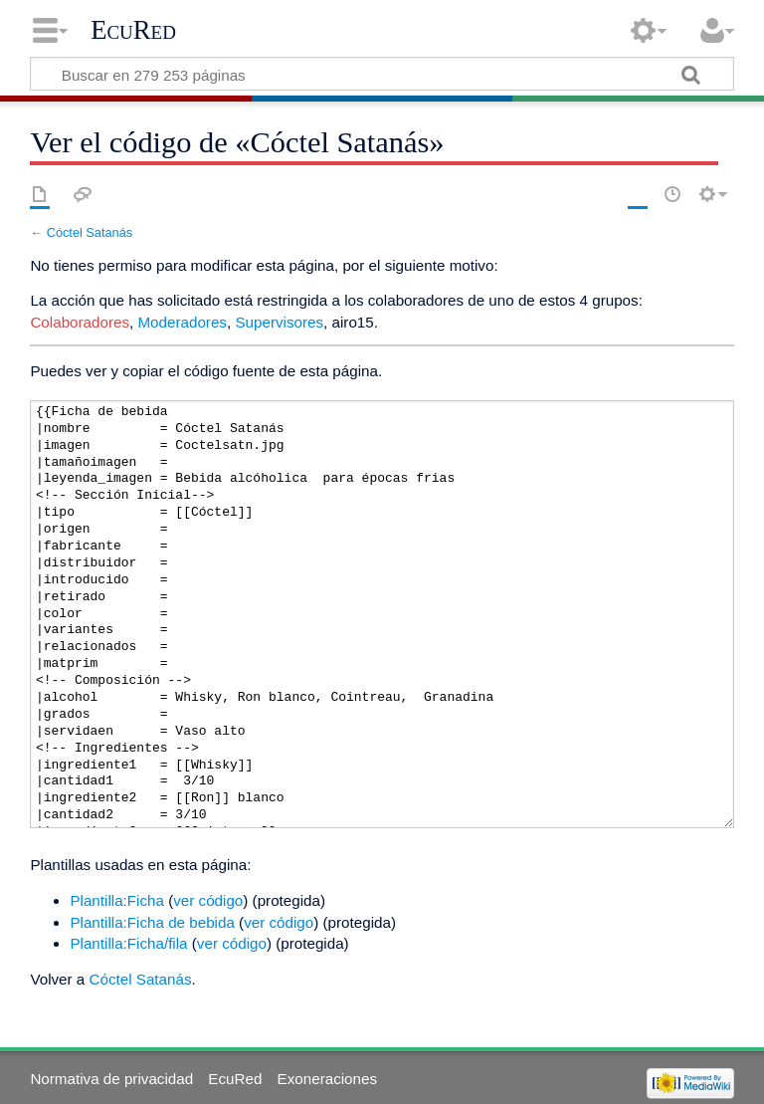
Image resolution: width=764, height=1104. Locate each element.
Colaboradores (79, 322)
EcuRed (133, 30)
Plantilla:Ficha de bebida (152, 922)
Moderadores (182, 322)
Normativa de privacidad (111, 1078)
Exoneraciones (327, 1078)
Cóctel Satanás (89, 232)
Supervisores (279, 322)
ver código (208, 900)
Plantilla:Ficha (117, 900)
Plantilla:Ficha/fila (128, 943)
